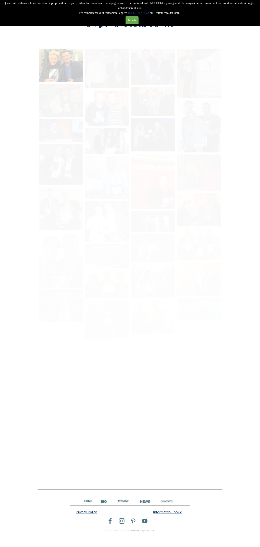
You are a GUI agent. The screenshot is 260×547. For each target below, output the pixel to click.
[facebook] (110, 521)
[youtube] (145, 521)
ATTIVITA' (123, 501)
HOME (88, 501)
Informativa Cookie (167, 512)
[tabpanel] (91, 512)
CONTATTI (166, 501)
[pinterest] (133, 521)
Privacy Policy (86, 512)
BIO (104, 502)
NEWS (145, 502)
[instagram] (122, 521)
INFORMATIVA (138, 12)
